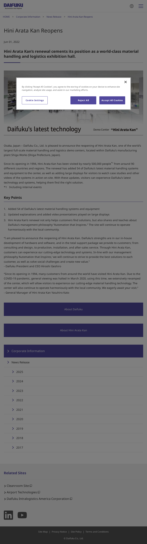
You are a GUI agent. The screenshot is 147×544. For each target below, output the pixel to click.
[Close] (125, 82)
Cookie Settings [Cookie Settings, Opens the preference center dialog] (35, 100)
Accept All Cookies (112, 100)
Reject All (83, 100)
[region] (73, 93)
